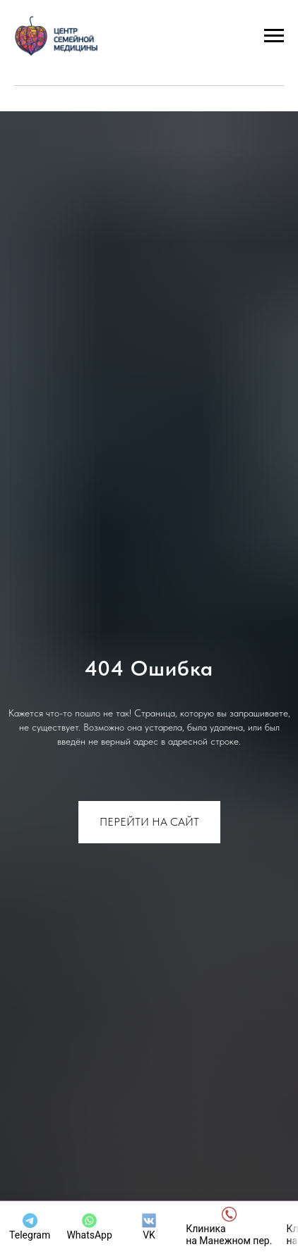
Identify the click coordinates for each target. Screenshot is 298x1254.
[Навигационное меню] (274, 36)
